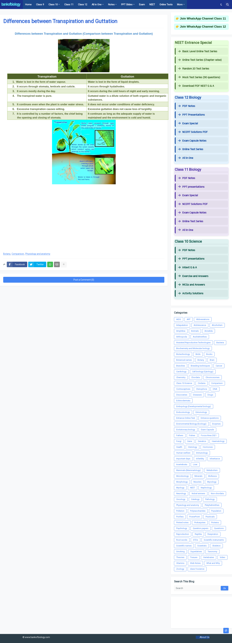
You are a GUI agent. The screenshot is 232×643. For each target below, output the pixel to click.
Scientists (202, 545)
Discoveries (181, 395)
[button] (221, 4)
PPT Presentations (191, 114)
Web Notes (195, 563)
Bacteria (220, 342)
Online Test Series (190, 149)
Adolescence (200, 325)
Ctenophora (201, 389)
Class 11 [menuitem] (68, 4)
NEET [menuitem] (152, 4)
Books (209, 354)
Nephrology (206, 487)
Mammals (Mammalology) (188, 470)
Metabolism (212, 470)
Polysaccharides (197, 511)
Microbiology (182, 476)
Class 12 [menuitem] (82, 4)
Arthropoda (181, 337)
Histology (192, 447)
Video (222, 557)
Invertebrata (181, 464)
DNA (215, 389)
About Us (204, 637)
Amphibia (180, 331)
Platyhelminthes (212, 505)
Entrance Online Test (185, 418)
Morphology (182, 482)
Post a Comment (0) (83, 279)
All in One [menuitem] (97, 4)
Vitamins (180, 563)
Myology (180, 487)
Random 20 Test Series (193, 68)
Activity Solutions (190, 293)
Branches (180, 366)
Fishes (192, 435)
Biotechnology (183, 354)
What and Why (213, 563)
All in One (185, 158)
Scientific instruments (214, 540)
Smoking (180, 551)
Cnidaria (201, 383)
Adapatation (182, 325)
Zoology (180, 569)
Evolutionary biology (185, 429)
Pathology (210, 499)
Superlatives (196, 551)
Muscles (197, 482)
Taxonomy (212, 551)
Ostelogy (195, 499)
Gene (189, 441)
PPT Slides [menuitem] (126, 4)
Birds (198, 354)
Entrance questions (210, 418)
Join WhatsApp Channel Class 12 (203, 26)
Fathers (179, 435)
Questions (219, 528)
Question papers (200, 528)
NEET (192, 487)
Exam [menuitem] (142, 4)
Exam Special (188, 123)
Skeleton (216, 545)
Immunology (202, 453)
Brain (212, 360)
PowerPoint (194, 516)
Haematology (218, 441)
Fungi (178, 441)
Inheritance (215, 458)
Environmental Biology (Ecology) (191, 424)
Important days (183, 458)
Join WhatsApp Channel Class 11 (203, 18)
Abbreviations (202, 319)
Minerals (198, 476)
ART (188, 319)
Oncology (180, 499)
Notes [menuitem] (111, 4)
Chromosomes (212, 377)
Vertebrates (208, 557)
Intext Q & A (187, 267)
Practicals (210, 516)
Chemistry (180, 377)
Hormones (208, 447)
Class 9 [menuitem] (40, 4)
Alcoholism (217, 325)
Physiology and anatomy (37, 254)
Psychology (181, 528)
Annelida (208, 331)
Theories (180, 557)
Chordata (195, 377)
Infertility (200, 458)
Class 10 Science (184, 383)
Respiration (213, 534)
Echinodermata (183, 400)
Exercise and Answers (193, 276)
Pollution (180, 511)
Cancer (219, 366)
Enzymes (216, 424)
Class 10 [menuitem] (53, 4)
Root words (181, 540)
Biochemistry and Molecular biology (193, 348)
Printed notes (182, 522)
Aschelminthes (200, 337)
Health (179, 447)
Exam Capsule (207, 429)
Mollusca (212, 476)
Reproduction (182, 534)
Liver (195, 464)
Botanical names (184, 360)
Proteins (215, 522)
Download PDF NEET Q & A (196, 86)
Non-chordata (217, 493)
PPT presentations (191, 186)
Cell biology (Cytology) (202, 371)
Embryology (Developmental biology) (193, 406)
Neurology (181, 493)
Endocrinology (183, 412)
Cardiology (181, 371)
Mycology (211, 482)
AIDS (178, 319)
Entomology (201, 412)
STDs (195, 540)
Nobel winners (198, 493)
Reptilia (198, 534)
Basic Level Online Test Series (197, 51)
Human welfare (183, 453)
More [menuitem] (180, 4)
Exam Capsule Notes (192, 140)
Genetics (202, 441)
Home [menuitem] (28, 4)
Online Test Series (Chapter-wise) (200, 60)
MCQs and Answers (191, 284)
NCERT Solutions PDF (193, 132)
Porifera (180, 516)
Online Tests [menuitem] (166, 4)
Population (216, 511)
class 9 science (197, 569)
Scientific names (184, 545)
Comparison (18, 254)
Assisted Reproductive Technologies (193, 342)
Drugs (210, 395)
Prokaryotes (199, 522)
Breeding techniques (200, 366)
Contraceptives (183, 389)
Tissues (193, 557)
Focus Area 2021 (209, 435)
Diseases (197, 395)
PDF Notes (186, 106)
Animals (195, 331)
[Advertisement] (83, 223)
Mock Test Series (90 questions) (199, 77)
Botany (6, 254)
